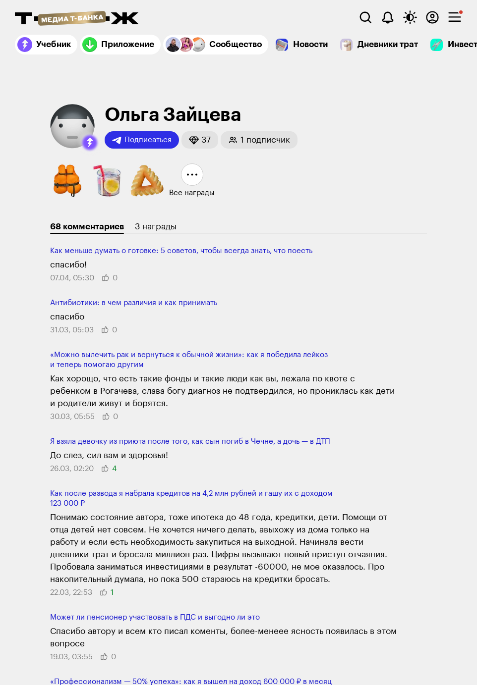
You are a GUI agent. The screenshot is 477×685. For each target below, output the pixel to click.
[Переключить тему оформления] (410, 17)
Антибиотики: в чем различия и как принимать (133, 303)
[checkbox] (454, 17)
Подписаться (142, 140)
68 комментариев (87, 226)
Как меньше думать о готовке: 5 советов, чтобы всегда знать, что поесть (181, 251)
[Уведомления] (387, 17)
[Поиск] (365, 17)
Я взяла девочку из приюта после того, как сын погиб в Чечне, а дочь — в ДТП (190, 441)
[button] (90, 143)
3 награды (156, 226)
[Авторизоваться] (432, 17)
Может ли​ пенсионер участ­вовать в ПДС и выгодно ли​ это (155, 617)
